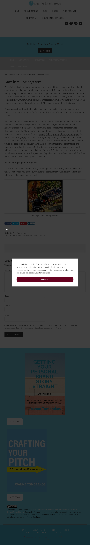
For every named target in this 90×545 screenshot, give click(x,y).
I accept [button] (45, 231)
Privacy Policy (45, 539)
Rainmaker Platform (58, 537)
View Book (15, 497)
